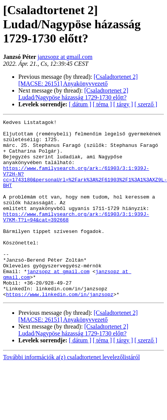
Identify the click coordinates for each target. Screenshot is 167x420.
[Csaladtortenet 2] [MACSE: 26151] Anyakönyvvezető (78, 80)
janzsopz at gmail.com (64, 57)
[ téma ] (102, 104)
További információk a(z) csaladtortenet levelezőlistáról (71, 392)
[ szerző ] (146, 104)
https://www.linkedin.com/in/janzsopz (59, 329)
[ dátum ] (80, 104)
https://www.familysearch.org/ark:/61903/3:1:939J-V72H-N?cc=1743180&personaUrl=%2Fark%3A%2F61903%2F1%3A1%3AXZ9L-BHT (85, 188)
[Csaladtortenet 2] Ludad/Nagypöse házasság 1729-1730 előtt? (73, 94)
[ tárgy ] (123, 104)
